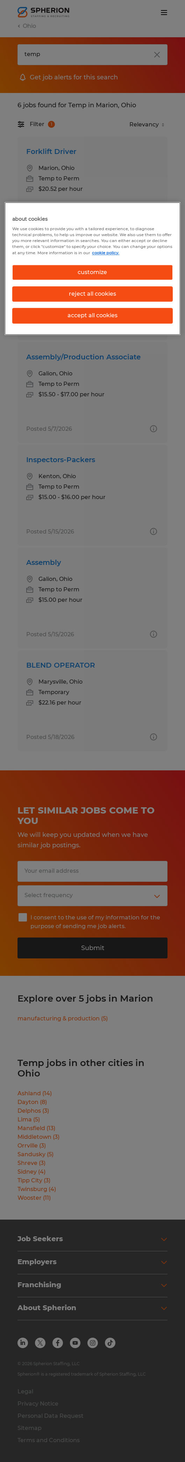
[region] (92, 268)
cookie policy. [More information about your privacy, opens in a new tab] (105, 252)
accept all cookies (92, 315)
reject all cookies (92, 293)
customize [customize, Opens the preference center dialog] (92, 272)
